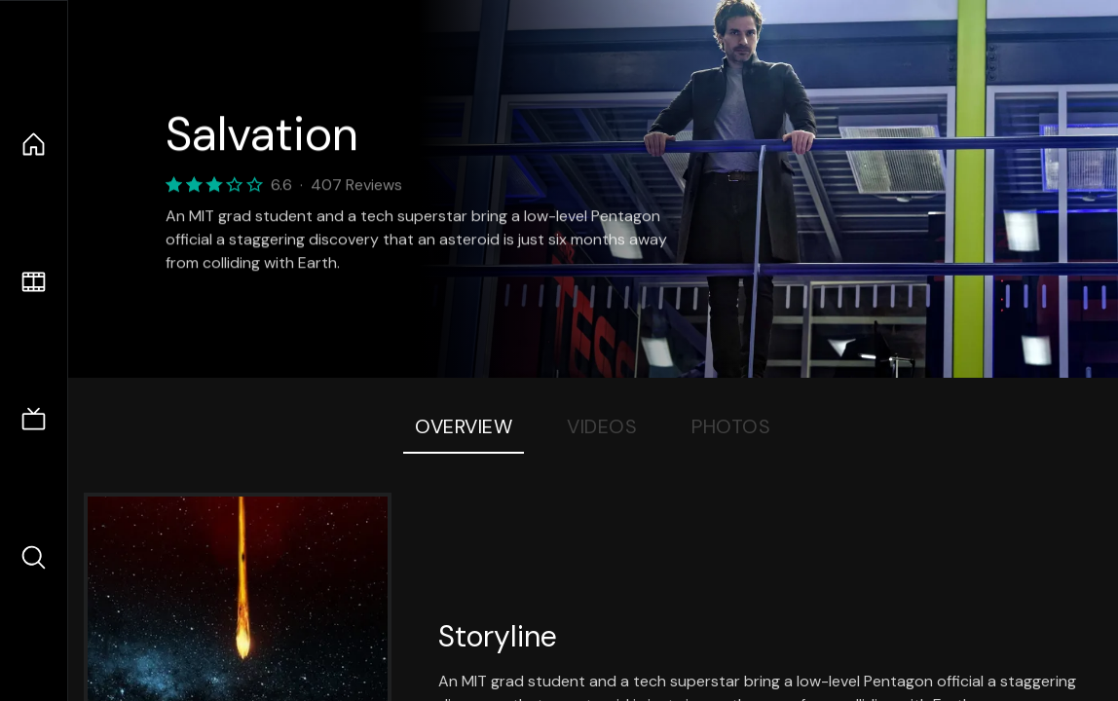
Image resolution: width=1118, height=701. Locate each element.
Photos (730, 426)
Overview (463, 426)
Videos (602, 426)
